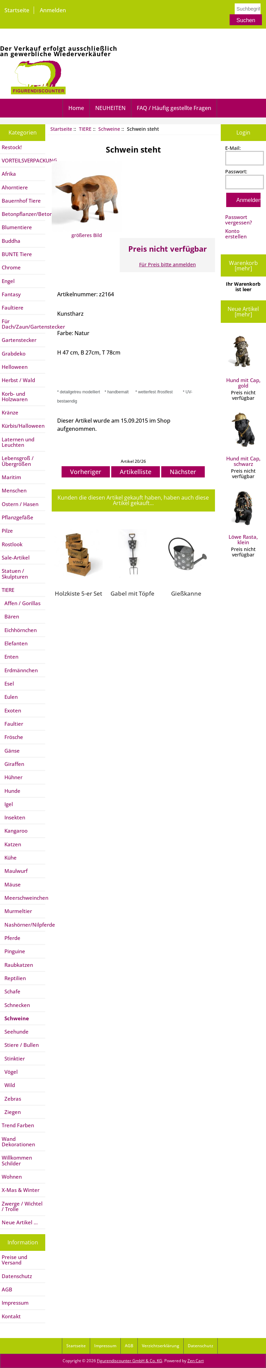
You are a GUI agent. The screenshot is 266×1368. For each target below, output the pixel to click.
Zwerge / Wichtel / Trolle (22, 1206)
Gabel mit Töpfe (132, 593)
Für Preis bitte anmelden (167, 264)
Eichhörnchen (19, 630)
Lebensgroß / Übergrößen (18, 461)
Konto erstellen (236, 233)
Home (76, 108)
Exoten (11, 710)
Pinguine (13, 951)
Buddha (11, 240)
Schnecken (16, 1005)
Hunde (11, 790)
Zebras (11, 1098)
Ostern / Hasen (20, 504)
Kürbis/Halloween (23, 425)
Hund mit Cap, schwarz (243, 439)
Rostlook (12, 544)
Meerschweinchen (23, 897)
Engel (8, 281)
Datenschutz (17, 1276)
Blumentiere (17, 227)
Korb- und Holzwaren (15, 396)
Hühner (12, 777)
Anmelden (53, 10)
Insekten (13, 817)
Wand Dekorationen (18, 1141)
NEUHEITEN (110, 108)
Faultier (12, 723)
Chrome (11, 267)
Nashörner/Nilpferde (23, 924)
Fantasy (11, 294)
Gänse (11, 750)
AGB (7, 1289)
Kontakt (11, 1316)
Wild (8, 1085)
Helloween (15, 366)
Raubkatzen (17, 964)
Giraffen (13, 763)
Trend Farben (18, 1125)
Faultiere (12, 307)
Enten (10, 656)
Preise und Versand (14, 1260)
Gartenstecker (19, 339)
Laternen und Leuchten (18, 442)
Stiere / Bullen (20, 1044)
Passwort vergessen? (238, 220)
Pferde (11, 937)
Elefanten (15, 643)
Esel (8, 683)
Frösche (12, 737)
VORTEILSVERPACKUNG (23, 160)
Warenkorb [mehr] (243, 265)
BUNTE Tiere (17, 254)
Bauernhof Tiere (21, 200)
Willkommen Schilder (17, 1160)
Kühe (9, 857)
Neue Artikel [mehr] (243, 311)
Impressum (15, 1302)
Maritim (11, 477)
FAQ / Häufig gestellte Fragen (174, 108)
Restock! (12, 147)
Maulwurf (15, 870)
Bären (10, 616)
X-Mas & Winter (20, 1189)
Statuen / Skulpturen (15, 573)
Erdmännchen (20, 670)
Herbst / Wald (18, 380)
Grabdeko (14, 353)
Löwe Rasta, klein (243, 518)
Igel (7, 804)
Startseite (16, 10)
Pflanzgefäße (17, 517)
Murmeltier (17, 911)
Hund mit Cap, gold (243, 361)
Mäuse (11, 884)
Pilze (7, 530)
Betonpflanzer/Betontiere (23, 213)
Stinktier (13, 1058)
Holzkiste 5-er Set (78, 593)
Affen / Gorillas (21, 603)
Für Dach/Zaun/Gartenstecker (23, 324)
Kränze (10, 412)
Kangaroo (15, 830)
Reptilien (14, 978)
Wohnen (12, 1176)
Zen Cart (195, 1361)
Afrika (9, 173)
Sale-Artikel (16, 557)
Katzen (11, 844)
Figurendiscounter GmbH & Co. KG (129, 1361)
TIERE (85, 129)
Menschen (14, 490)
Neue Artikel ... (20, 1222)
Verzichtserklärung (160, 1346)
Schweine (109, 129)
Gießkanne (186, 593)
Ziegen (11, 1111)
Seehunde (15, 1031)
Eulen (10, 696)
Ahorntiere (15, 187)
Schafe (11, 991)
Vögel (10, 1071)
